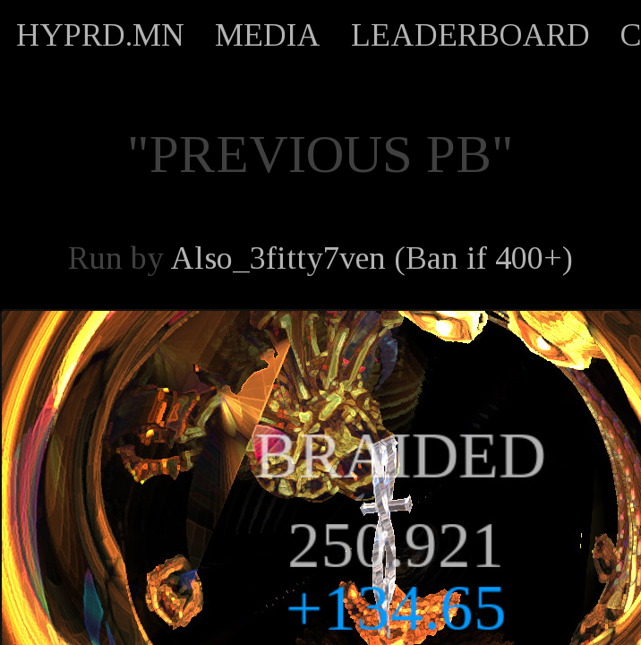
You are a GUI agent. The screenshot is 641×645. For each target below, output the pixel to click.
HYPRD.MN (100, 35)
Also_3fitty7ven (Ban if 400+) (371, 258)
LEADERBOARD (470, 35)
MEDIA (267, 35)
